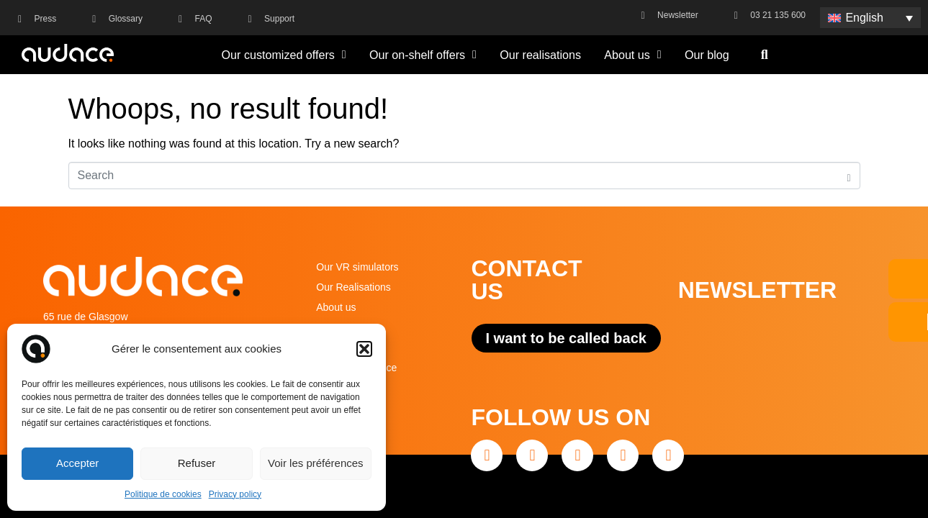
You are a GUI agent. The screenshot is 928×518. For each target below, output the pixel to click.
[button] (364, 349)
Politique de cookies (163, 494)
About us (632, 55)
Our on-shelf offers (423, 55)
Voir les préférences (316, 463)
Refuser (197, 463)
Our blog (707, 54)
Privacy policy (235, 494)
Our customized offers (284, 55)
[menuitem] (870, 17)
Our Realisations (353, 287)
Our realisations (540, 54)
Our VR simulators (357, 267)
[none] (870, 17)
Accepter (77, 463)
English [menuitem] (864, 18)
